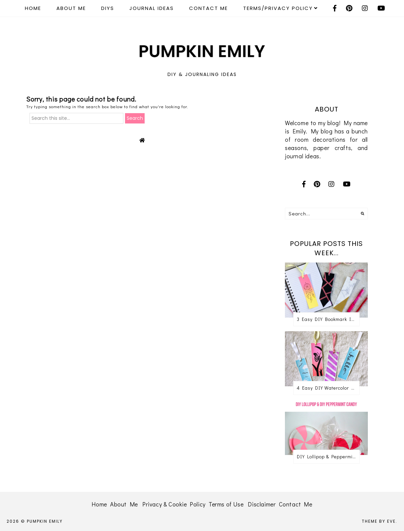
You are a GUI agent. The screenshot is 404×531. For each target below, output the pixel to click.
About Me (71, 8)
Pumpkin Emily (45, 521)
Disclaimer (262, 504)
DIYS (107, 8)
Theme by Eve (379, 521)
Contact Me (208, 8)
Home (33, 8)
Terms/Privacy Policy (278, 8)
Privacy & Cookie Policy (174, 504)
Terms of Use (226, 504)
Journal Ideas (151, 8)
